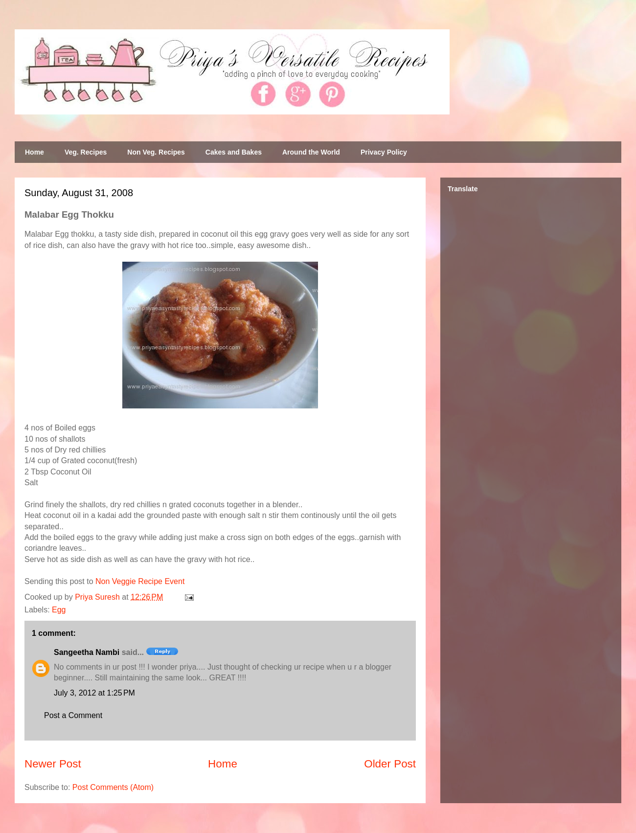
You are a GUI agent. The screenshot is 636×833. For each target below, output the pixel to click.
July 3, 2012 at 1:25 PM (94, 693)
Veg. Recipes (86, 152)
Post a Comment (73, 715)
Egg (59, 610)
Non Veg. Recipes (155, 152)
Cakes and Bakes (233, 152)
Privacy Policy (384, 152)
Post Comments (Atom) (113, 787)
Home (34, 152)
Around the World (311, 152)
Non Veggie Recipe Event (139, 581)
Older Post (390, 764)
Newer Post (52, 764)
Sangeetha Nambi (86, 652)
